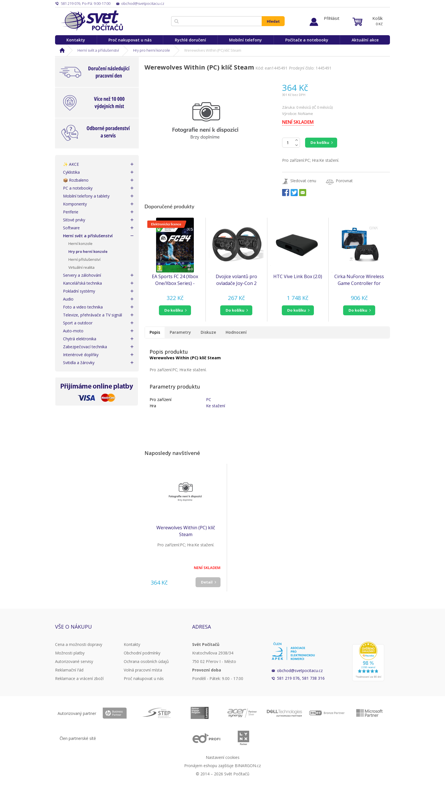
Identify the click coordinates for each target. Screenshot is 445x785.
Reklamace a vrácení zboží (79, 678)
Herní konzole (80, 243)
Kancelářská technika (82, 283)
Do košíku (319, 142)
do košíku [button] (173, 310)
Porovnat (344, 180)
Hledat (273, 21)
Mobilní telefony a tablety (86, 196)
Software (71, 227)
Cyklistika (71, 172)
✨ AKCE (71, 164)
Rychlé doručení (190, 40)
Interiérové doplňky (80, 354)
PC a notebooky (78, 188)
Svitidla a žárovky (79, 362)
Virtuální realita (81, 267)
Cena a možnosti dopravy (78, 644)
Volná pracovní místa (143, 670)
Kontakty (75, 40)
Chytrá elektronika (79, 338)
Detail (207, 582)
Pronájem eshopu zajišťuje (209, 765)
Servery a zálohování (82, 275)
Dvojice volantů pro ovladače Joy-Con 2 (236, 279)
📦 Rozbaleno (76, 180)
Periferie (70, 212)
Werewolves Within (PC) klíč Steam (185, 531)
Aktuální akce (365, 40)
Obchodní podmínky (142, 653)
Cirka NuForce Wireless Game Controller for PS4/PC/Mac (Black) (359, 280)
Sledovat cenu (303, 180)
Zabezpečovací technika (85, 346)
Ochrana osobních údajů (146, 661)
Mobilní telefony (245, 40)
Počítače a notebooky (306, 40)
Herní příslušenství (84, 259)
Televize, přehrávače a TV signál (92, 315)
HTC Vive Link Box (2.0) (297, 276)
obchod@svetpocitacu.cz (300, 670)
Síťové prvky (74, 220)
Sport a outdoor (78, 323)
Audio (68, 299)
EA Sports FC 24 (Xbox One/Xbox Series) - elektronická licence (175, 280)
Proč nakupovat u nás (130, 40)
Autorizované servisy (74, 661)
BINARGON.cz (248, 765)
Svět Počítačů (92, 21)
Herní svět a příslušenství (98, 50)
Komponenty (75, 204)
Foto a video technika (83, 307)
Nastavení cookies (223, 757)
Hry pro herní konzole (151, 50)
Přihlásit (331, 18)
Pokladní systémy (79, 291)
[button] (175, 310)
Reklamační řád (69, 670)
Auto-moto (73, 330)
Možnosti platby (70, 653)
